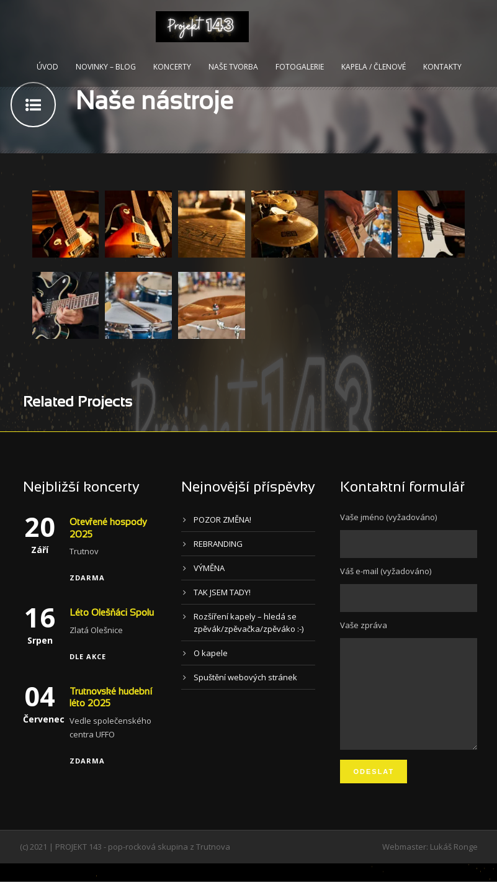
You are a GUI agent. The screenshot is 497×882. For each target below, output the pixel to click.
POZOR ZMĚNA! (222, 519)
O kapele (211, 653)
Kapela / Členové (373, 66)
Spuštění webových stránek (245, 677)
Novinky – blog (106, 66)
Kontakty (442, 66)
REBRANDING (218, 543)
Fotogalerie (299, 66)
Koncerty (172, 66)
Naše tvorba (233, 66)
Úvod (47, 66)
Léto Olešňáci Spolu (111, 613)
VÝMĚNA (209, 568)
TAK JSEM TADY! (222, 592)
